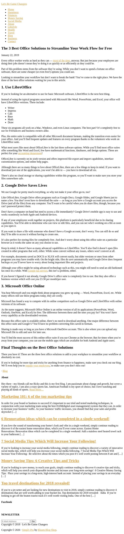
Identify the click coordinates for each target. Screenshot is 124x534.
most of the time (61, 60)
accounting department (30, 153)
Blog (5, 371)
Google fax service (37, 270)
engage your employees (37, 365)
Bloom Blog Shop (47, 530)
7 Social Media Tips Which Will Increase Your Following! (48, 441)
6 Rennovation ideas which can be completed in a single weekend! (55, 419)
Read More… (36, 389)
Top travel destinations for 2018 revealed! (35, 483)
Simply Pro (28, 530)
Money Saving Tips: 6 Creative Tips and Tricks (40, 461)
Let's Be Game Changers (14, 4)
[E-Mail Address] (15, 521)
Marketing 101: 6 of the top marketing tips (36, 396)
